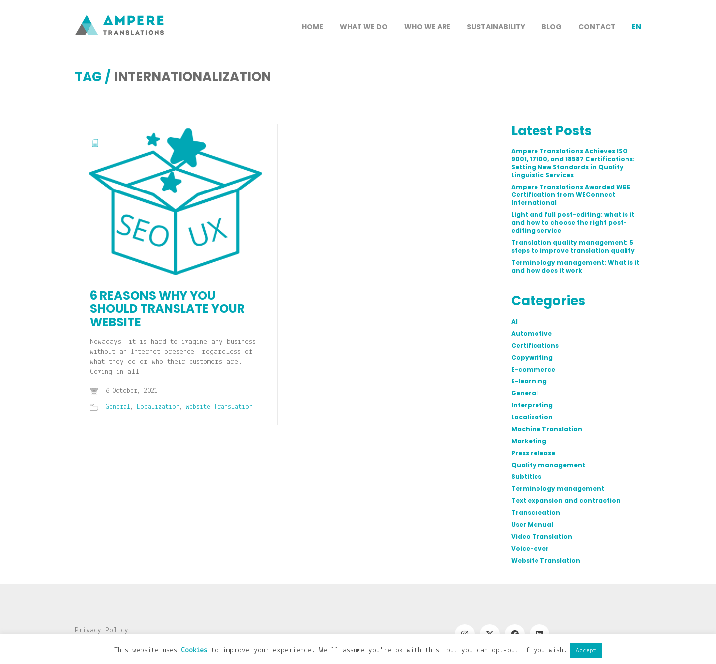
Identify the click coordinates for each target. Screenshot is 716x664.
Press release (533, 453)
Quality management (548, 465)
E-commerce (533, 370)
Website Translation (219, 407)
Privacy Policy (101, 630)
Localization (158, 407)
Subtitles (526, 477)
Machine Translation (546, 429)
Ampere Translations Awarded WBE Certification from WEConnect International (570, 195)
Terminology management (557, 489)
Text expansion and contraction (566, 501)
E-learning (529, 381)
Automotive (531, 334)
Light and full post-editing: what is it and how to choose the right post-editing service (572, 223)
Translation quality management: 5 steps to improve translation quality (573, 247)
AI (514, 322)
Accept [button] (586, 650)
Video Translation (541, 537)
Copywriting (532, 358)
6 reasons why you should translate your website (167, 309)
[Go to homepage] (119, 59)
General (118, 407)
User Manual (532, 525)
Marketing (528, 441)
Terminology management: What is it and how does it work (575, 267)
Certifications (535, 346)
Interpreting (532, 405)
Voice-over (530, 549)
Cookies (194, 650)
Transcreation (535, 513)
